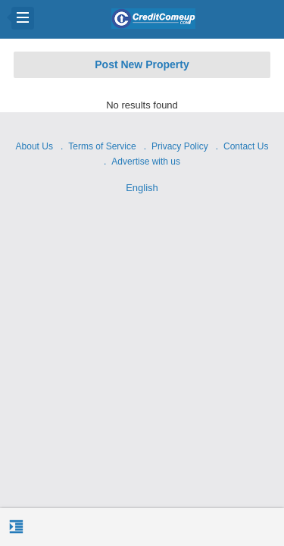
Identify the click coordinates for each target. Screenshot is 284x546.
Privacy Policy (179, 146)
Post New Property (142, 64)
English (142, 187)
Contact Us (245, 146)
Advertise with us (145, 161)
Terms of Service (102, 146)
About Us (34, 146)
